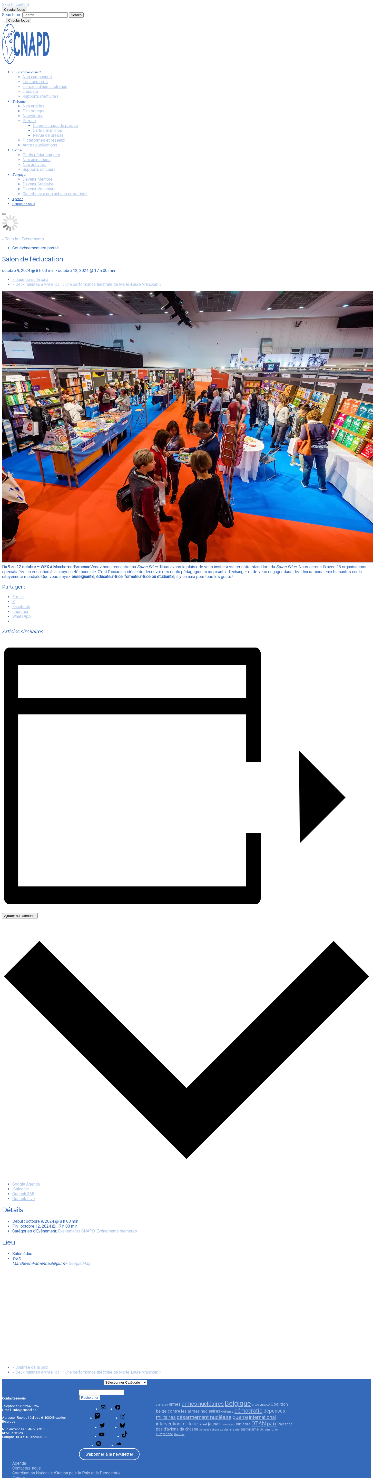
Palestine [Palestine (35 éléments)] (285, 1424)
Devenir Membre (38, 179)
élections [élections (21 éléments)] (179, 1434)
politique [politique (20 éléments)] (204, 1429)
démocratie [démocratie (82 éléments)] (248, 1410)
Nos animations (37, 159)
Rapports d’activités (40, 96)
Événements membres (116, 1231)
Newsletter (33, 115)
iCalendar (20, 1189)
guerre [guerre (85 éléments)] (240, 1417)
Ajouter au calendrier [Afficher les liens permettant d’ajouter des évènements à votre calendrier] (20, 916)
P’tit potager (34, 111)
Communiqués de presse (55, 125)
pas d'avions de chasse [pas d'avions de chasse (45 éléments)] (177, 1429)
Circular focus (14, 10)
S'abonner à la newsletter (109, 1454)
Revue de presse (48, 135)
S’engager (19, 175)
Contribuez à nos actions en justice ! (55, 193)
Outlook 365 (23, 1193)
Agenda (17, 199)
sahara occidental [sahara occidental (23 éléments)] (221, 1429)
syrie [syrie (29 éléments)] (236, 1429)
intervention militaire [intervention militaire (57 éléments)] (177, 1423)
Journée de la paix (30, 279)
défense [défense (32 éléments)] (227, 1411)
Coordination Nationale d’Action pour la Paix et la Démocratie (66, 1473)
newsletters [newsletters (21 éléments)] (228, 1424)
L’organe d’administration (45, 86)
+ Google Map (77, 1263)
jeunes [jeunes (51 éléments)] (214, 1423)
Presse (29, 120)
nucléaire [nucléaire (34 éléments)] (243, 1424)
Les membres (35, 81)
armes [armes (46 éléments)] (175, 1404)
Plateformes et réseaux (44, 140)
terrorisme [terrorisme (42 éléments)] (250, 1429)
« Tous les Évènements (23, 239)
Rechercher (88, 1387)
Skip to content (15, 4)
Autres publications (40, 145)
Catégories (91, 1382)
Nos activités (34, 164)
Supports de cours (39, 169)
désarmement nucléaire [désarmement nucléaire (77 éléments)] (204, 1417)
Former (17, 150)
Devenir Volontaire (39, 189)
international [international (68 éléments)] (262, 1417)
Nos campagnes (37, 76)
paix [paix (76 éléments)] (272, 1424)
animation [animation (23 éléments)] (162, 1404)
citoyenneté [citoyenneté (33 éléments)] (261, 1404)
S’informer (19, 101)
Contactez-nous (23, 204)
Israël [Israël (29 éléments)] (203, 1424)
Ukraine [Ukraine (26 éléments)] (265, 1429)
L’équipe (30, 91)
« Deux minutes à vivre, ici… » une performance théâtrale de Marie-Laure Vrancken (86, 284)
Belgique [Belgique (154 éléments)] (238, 1403)
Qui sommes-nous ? (26, 72)
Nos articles (33, 106)
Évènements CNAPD (76, 1231)
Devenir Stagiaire (38, 184)
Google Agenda (26, 1184)
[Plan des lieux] (186, 1315)
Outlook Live (23, 1198)
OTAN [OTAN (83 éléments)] (258, 1423)
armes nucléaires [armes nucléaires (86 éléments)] (203, 1404)
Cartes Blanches (47, 130)
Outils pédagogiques (41, 154)
